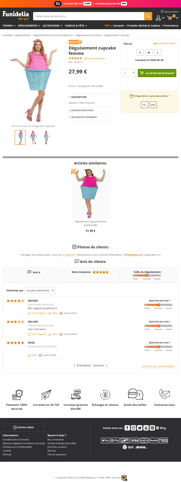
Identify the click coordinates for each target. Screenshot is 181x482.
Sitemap (7, 454)
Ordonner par (14, 290)
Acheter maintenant (160, 73)
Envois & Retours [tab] (82, 110)
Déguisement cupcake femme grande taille (90, 223)
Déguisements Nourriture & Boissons (53, 35)
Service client (23, 427)
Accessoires (51, 25)
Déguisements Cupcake (116, 35)
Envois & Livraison (57, 446)
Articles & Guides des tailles (61, 443)
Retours (51, 450)
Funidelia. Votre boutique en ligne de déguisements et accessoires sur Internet (16, 16)
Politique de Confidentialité (17, 446)
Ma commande (55, 439)
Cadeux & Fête (74, 25)
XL (144, 105)
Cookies (7, 450)
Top (106, 25)
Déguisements (27, 25)
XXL (153, 105)
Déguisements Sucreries (88, 35)
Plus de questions (56, 454)
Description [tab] (79, 97)
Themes (8, 25)
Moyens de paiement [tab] (84, 117)
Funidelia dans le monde (16, 439)
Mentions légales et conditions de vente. (24, 443)
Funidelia (7, 35)
